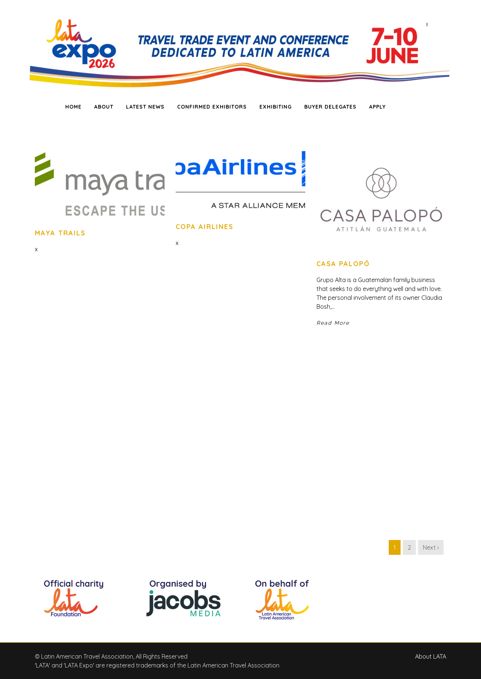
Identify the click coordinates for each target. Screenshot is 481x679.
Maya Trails (60, 233)
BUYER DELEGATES (330, 106)
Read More (332, 323)
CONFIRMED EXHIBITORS (212, 106)
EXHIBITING (275, 106)
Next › (431, 547)
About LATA (430, 656)
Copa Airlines (204, 226)
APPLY (377, 106)
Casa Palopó (343, 263)
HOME (73, 106)
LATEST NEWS (145, 106)
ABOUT (103, 106)
